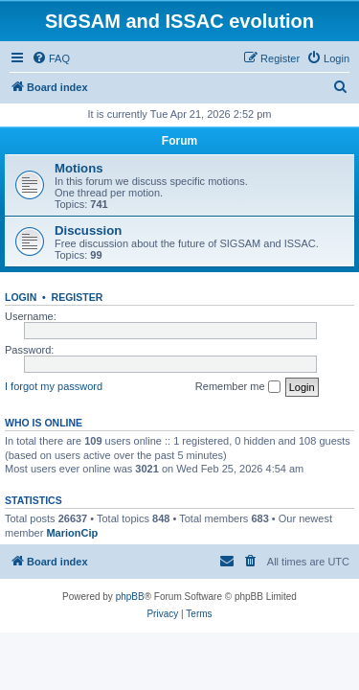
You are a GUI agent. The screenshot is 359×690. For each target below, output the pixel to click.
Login (20, 297)
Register (77, 297)
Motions (79, 168)
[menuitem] (51, 58)
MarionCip (72, 533)
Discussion (88, 230)
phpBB (130, 596)
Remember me (237, 387)
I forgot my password (53, 386)
